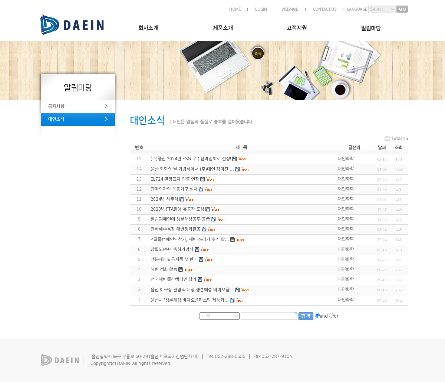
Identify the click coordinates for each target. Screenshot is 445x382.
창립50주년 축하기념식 (172, 249)
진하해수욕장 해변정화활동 (176, 229)
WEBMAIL (289, 9)
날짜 (382, 147)
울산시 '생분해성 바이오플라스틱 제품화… (190, 300)
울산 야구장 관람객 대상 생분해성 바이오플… (192, 290)
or (336, 316)
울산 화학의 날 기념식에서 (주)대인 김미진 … (192, 169)
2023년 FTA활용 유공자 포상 (177, 209)
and (324, 316)
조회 (399, 147)
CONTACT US (324, 9)
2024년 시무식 (164, 199)
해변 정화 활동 (164, 269)
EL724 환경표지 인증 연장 (175, 179)
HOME (234, 9)
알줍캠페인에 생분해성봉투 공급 (180, 219)
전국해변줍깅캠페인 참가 (174, 279)
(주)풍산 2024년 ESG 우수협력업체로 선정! (191, 159)
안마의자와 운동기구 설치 (174, 189)
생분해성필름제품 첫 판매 (174, 259)
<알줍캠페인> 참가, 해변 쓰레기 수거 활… (190, 239)
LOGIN (261, 9)
